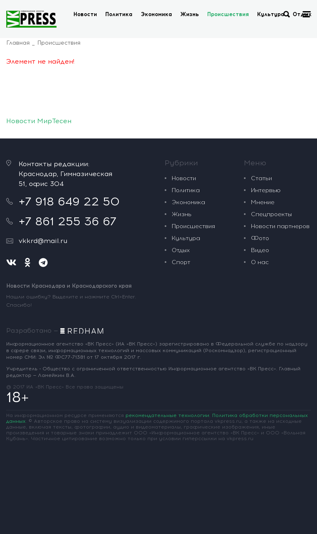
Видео (260, 250)
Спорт (181, 262)
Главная (18, 42)
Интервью (266, 190)
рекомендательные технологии (167, 415)
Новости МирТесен (38, 121)
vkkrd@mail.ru (43, 241)
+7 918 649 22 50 (69, 201)
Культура (270, 14)
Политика (118, 14)
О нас (260, 262)
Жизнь (189, 14)
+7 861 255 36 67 (67, 221)
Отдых (181, 250)
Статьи (261, 178)
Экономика (156, 14)
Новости (85, 14)
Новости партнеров (280, 226)
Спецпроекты (271, 214)
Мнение (262, 202)
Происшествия (228, 14)
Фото (260, 238)
